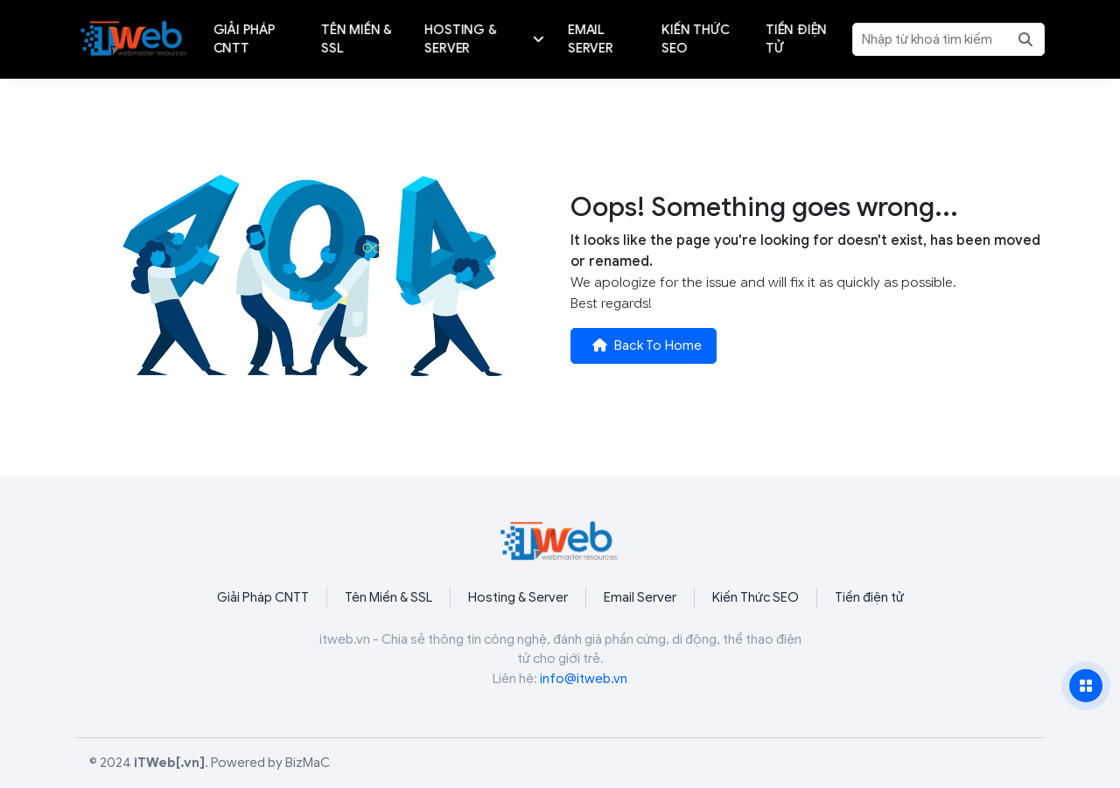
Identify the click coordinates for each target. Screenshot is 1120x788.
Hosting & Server (518, 597)
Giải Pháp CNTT (263, 597)
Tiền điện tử (869, 597)
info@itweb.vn (583, 679)
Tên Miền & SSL (388, 597)
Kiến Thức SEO (755, 597)
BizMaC (307, 763)
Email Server (640, 597)
